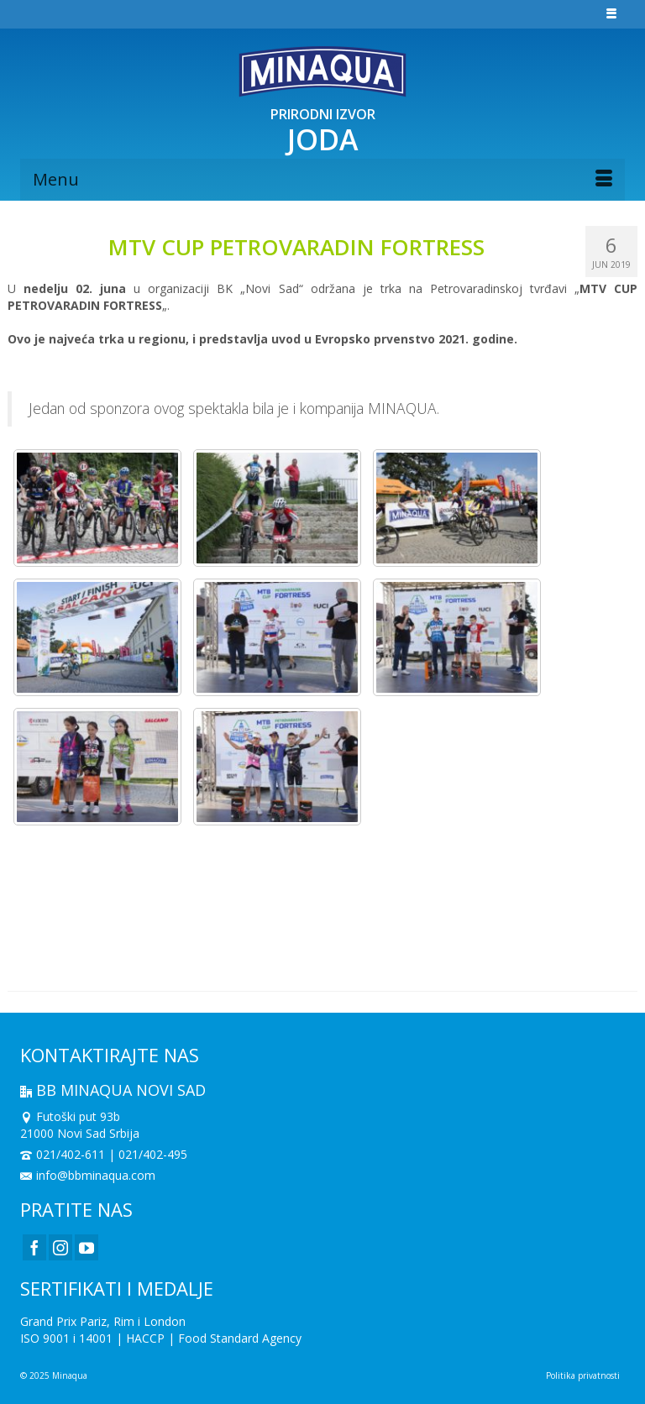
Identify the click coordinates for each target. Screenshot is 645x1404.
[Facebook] (34, 1247)
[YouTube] (86, 1247)
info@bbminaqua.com (87, 1175)
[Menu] (322, 180)
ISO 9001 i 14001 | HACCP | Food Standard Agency (161, 1338)
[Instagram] (60, 1247)
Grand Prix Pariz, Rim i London (103, 1321)
